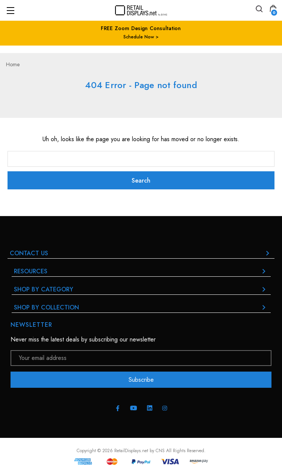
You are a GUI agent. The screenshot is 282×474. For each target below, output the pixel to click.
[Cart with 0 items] (273, 10)
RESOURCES (141, 271)
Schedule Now (139, 37)
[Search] (259, 10)
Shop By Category (141, 289)
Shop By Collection (141, 307)
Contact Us (141, 253)
